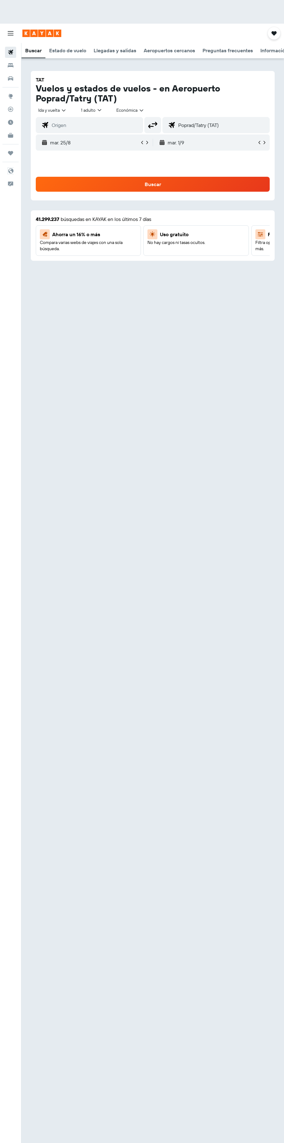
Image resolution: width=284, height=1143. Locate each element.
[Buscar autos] (10, 78)
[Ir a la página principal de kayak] (41, 33)
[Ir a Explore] (10, 96)
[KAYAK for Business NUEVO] (10, 135)
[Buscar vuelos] (10, 52)
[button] (10, 33)
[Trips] (10, 153)
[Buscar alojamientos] (10, 65)
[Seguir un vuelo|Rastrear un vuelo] (10, 109)
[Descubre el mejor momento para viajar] (10, 122)
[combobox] (130, 110)
